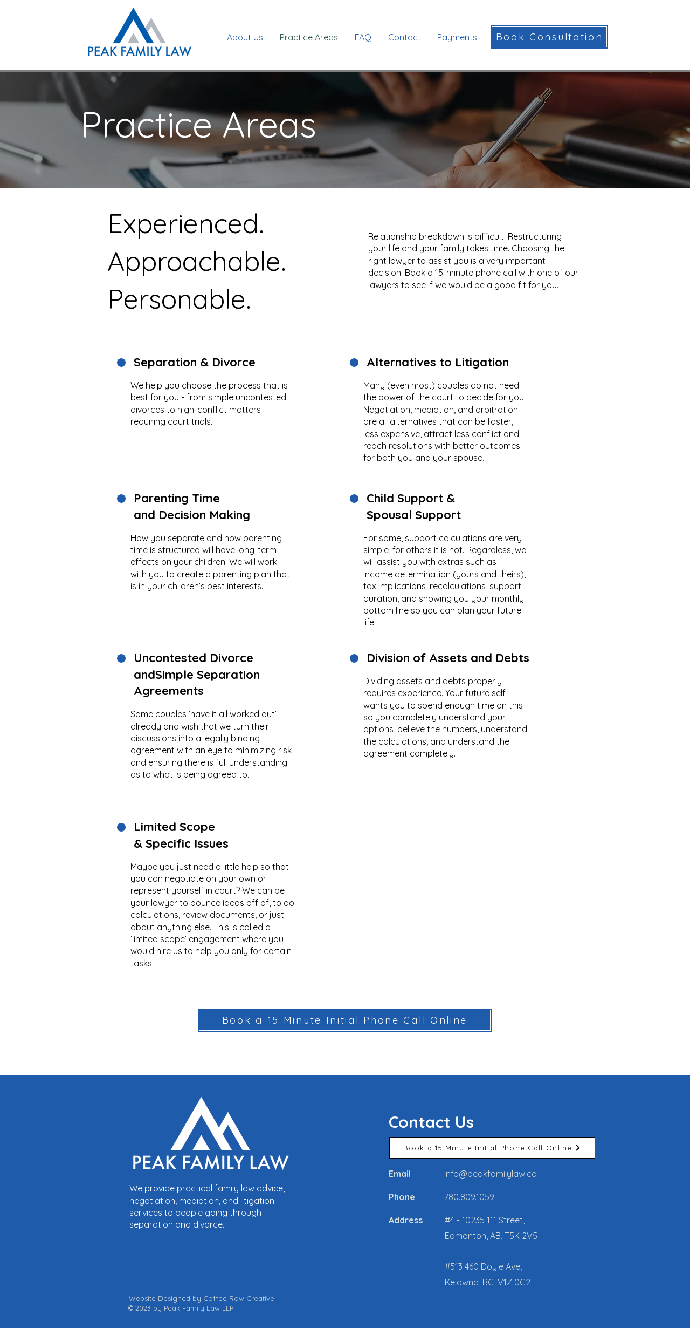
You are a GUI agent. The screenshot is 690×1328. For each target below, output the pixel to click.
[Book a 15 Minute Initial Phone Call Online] (344, 1020)
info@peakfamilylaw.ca (490, 1173)
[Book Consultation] (549, 37)
